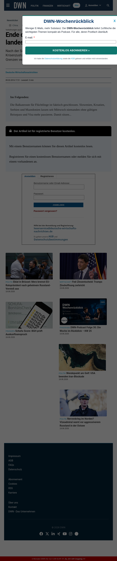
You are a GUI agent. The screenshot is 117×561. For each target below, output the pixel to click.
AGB (73, 59)
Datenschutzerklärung (53, 59)
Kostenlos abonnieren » (71, 50)
